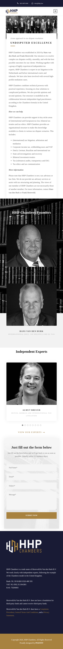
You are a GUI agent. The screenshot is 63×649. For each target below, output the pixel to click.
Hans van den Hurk (31, 331)
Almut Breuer (32, 410)
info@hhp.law (38, 3)
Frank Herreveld (26, 56)
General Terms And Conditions (26, 612)
